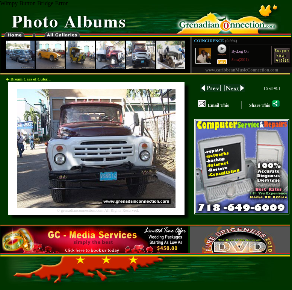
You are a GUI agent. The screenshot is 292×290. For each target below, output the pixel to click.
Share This (264, 105)
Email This (213, 105)
